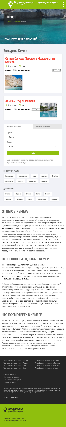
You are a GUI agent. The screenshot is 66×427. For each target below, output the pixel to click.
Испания (20, 199)
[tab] (18, 126)
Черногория (42, 199)
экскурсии (17, 360)
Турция (18, 194)
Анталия (44, 181)
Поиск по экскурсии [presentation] (14, 126)
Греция (47, 194)
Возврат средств (10, 382)
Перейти (56, 70)
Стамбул (55, 176)
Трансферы (8, 360)
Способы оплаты (10, 374)
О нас (6, 398)
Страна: (33, 135)
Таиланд (8, 199)
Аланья (44, 176)
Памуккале (9, 176)
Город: (33, 144)
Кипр (38, 194)
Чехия (30, 199)
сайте (19, 343)
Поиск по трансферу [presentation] (43, 126)
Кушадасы (9, 181)
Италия (7, 194)
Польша (54, 199)
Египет (28, 194)
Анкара (20, 181)
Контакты (15, 398)
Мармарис (32, 181)
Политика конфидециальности (15, 421)
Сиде (34, 176)
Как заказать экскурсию (12, 380)
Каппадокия (23, 176)
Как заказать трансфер (12, 377)
